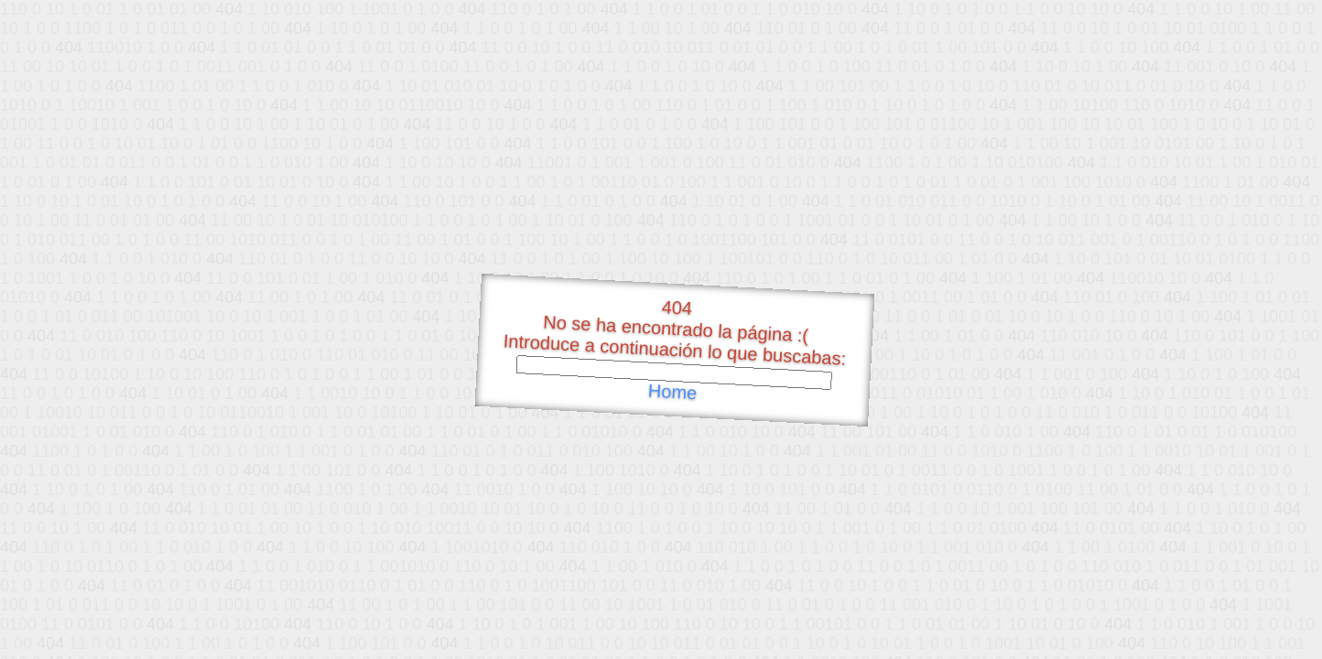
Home (672, 392)
